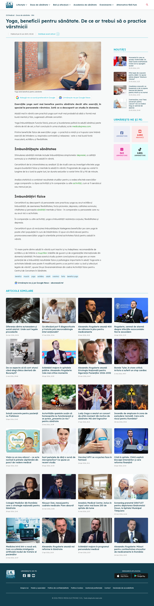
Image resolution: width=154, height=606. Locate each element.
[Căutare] (147, 5)
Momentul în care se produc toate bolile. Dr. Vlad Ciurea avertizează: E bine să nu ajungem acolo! (138, 62)
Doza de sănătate (23, 15)
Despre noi (24, 588)
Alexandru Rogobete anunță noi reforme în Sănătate (58, 548)
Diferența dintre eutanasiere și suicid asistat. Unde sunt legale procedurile (22, 329)
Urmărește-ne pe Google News (76, 97)
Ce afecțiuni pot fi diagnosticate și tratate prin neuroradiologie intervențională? (58, 329)
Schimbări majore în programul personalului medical (93, 548)
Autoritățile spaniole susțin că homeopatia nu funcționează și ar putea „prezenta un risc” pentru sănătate (57, 417)
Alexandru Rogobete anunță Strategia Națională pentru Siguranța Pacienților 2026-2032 (94, 370)
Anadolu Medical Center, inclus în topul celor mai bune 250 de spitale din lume (94, 505)
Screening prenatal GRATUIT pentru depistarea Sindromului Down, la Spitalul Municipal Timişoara (129, 507)
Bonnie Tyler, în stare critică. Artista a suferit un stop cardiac (130, 369)
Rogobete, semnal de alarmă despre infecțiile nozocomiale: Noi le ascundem (129, 329)
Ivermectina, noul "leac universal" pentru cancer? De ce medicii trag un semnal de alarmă (138, 104)
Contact (107, 588)
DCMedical (10, 15)
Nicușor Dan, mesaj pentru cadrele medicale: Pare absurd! (58, 504)
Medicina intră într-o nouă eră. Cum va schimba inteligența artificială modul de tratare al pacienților (21, 550)
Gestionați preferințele (93, 588)
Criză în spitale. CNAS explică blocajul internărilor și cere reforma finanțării (129, 460)
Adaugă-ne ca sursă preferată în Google (37, 97)
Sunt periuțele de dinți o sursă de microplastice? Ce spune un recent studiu (58, 460)
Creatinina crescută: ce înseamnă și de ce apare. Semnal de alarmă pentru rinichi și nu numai (138, 89)
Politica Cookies (77, 588)
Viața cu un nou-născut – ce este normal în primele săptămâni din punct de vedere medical (22, 460)
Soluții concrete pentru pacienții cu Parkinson (22, 414)
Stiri (32, 15)
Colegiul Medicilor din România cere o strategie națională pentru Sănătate (23, 505)
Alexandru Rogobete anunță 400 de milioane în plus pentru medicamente (95, 329)
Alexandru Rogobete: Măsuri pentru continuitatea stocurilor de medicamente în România (130, 549)
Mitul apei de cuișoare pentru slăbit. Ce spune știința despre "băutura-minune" (138, 76)
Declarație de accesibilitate (123, 588)
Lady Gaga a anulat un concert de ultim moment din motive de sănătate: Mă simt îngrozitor (94, 416)
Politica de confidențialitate (58, 588)
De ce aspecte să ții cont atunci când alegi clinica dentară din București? (22, 370)
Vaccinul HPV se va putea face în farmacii (95, 458)
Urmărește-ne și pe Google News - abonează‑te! (40, 283)
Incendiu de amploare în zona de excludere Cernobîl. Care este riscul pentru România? (130, 416)
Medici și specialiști (38, 588)
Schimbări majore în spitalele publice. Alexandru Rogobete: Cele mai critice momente (57, 370)
